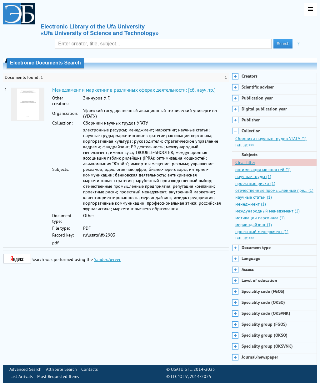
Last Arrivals (21, 376)
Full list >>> (244, 145)
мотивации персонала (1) (260, 218)
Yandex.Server (107, 259)
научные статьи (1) (253, 197)
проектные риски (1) (255, 183)
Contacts (89, 369)
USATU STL (181, 369)
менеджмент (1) (250, 204)
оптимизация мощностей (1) (263, 169)
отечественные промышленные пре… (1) (274, 190)
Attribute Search (61, 369)
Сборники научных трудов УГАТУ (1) (271, 138)
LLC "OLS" (179, 376)
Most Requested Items (58, 376)
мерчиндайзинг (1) (253, 224)
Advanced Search (25, 369)
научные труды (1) (253, 176)
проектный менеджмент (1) (261, 231)
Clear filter (245, 162)
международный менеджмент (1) (267, 211)
